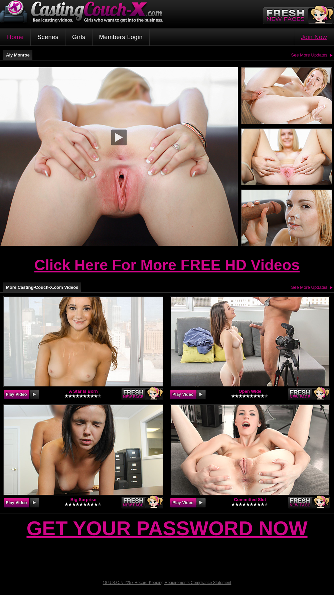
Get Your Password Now (166, 528)
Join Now (314, 37)
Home (15, 37)
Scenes (47, 37)
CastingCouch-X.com (84, 13)
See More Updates (309, 54)
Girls (79, 37)
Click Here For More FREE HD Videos (167, 264)
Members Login (121, 37)
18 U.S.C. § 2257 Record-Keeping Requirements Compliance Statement (167, 582)
